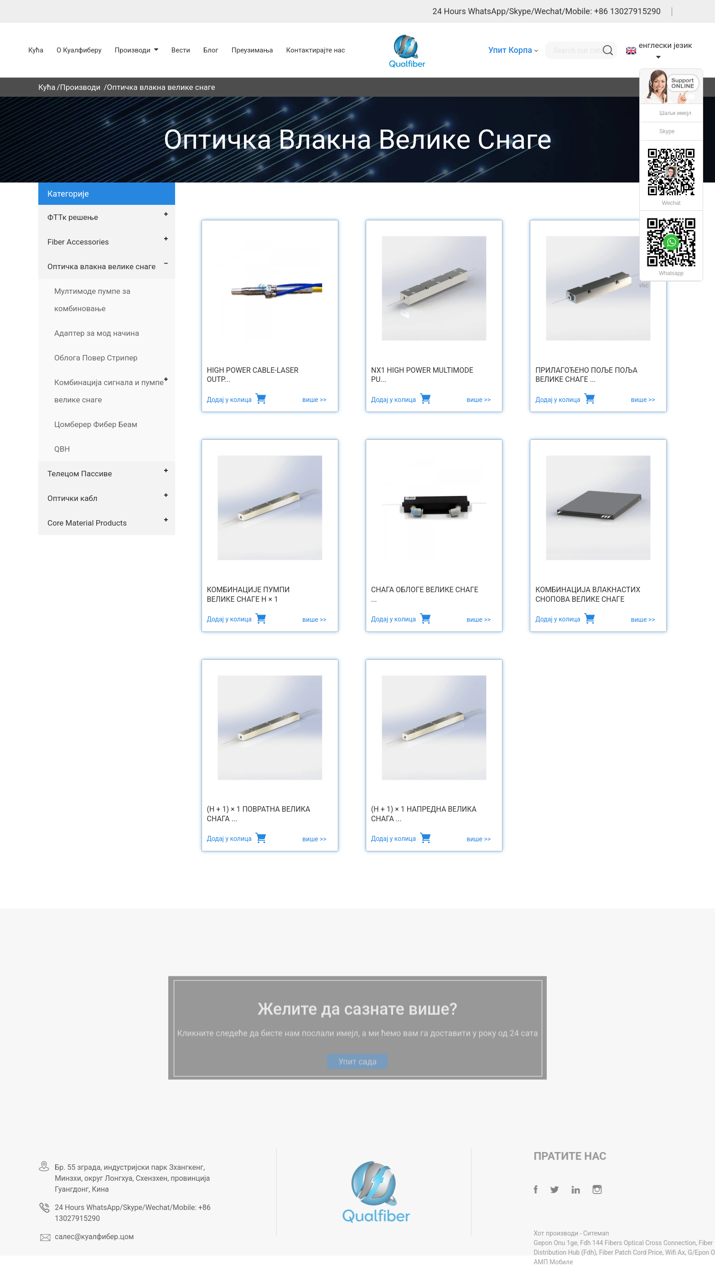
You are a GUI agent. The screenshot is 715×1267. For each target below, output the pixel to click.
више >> (314, 399)
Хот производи (578, 1233)
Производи (80, 87)
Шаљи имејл (675, 113)
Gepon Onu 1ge (577, 1242)
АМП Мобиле (574, 1262)
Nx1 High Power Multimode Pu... (422, 375)
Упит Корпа (510, 50)
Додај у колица (230, 399)
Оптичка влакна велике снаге (161, 87)
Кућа (47, 87)
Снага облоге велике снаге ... (424, 594)
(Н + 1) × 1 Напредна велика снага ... (424, 814)
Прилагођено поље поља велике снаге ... (586, 375)
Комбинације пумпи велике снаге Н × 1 (248, 594)
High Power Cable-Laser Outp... (253, 375)
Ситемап (618, 1233)
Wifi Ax (696, 1252)
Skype (666, 131)
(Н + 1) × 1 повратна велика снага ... (259, 814)
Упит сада (357, 1073)
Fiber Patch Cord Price (652, 1252)
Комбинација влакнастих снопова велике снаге (587, 594)
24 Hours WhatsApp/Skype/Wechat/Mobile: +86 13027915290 (547, 11)
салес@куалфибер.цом (112, 1236)
